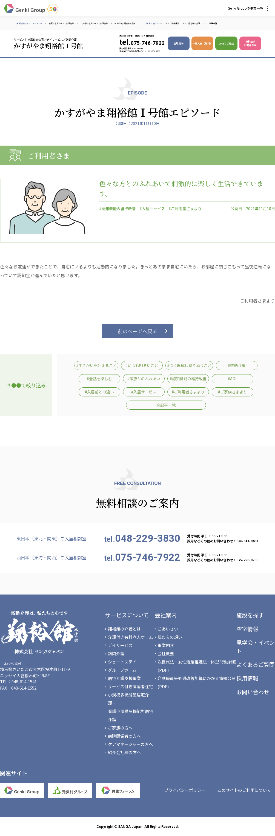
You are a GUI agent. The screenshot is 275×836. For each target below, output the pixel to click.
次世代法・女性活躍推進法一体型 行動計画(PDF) (196, 666)
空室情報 (247, 629)
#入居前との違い (99, 392)
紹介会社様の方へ (124, 752)
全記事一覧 (166, 405)
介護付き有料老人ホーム (130, 637)
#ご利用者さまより (185, 208)
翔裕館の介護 (194, 23)
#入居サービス (152, 208)
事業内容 (165, 645)
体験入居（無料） (202, 43)
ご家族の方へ (120, 728)
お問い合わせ (252, 692)
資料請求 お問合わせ (250, 43)
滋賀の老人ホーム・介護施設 (61, 23)
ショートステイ (122, 662)
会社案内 (166, 615)
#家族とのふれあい (143, 378)
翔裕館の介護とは (124, 629)
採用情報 (247, 678)
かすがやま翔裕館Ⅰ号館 (124, 23)
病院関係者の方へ (124, 736)
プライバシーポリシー (184, 790)
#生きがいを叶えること (96, 365)
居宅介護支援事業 (124, 678)
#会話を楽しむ (99, 378)
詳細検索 (175, 23)
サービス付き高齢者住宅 (130, 686)
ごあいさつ (167, 629)
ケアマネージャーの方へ (130, 744)
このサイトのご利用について (244, 790)
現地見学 (179, 43)
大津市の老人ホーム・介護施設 (94, 23)
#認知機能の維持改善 (117, 208)
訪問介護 (116, 653)
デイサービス (120, 645)
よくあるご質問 (255, 664)
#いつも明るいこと (141, 365)
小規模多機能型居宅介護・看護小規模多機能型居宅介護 (130, 707)
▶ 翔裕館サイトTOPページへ (29, 23)
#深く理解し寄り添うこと (189, 365)
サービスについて (127, 615)
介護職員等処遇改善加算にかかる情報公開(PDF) (196, 682)
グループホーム (122, 670)
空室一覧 (213, 23)
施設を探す (250, 615)
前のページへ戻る (137, 331)
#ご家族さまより (232, 392)
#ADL (232, 378)
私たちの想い (169, 637)
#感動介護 (236, 365)
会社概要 (165, 653)
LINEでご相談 (226, 43)
